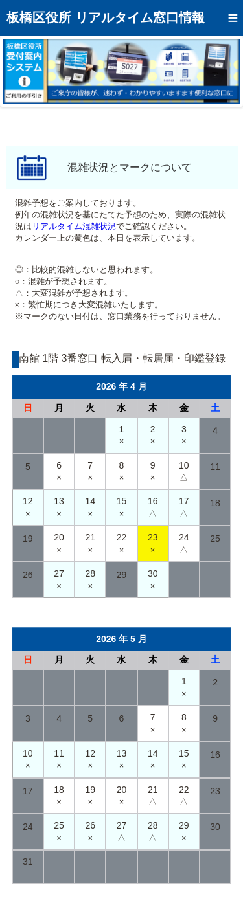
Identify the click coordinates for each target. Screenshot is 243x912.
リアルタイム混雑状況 (74, 226)
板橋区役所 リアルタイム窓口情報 (105, 17)
